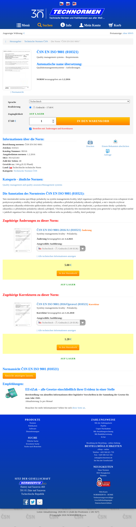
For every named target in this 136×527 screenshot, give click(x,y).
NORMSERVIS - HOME (103, 495)
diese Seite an (78, 407)
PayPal (103, 426)
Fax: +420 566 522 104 (103, 455)
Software (32, 428)
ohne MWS (128, 33)
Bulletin (103, 475)
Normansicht (17, 92)
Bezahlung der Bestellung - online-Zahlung (103, 443)
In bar (103, 437)
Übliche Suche (32, 441)
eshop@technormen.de (103, 458)
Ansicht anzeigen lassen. (19, 375)
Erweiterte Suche (32, 444)
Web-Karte (103, 492)
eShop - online (103, 449)
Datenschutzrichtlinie (103, 503)
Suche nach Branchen (32, 446)
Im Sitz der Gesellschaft (103, 460)
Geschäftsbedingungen (103, 500)
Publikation (32, 426)
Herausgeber (15, 41)
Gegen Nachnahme (103, 428)
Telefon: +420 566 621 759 (103, 452)
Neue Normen (103, 470)
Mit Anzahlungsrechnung (103, 431)
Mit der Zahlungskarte (103, 423)
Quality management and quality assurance (22, 184)
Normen (32, 423)
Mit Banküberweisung (103, 434)
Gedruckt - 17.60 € (43, 107)
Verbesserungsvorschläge (103, 497)
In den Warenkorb (93, 121)
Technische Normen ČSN (36, 41)
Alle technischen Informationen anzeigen (56, 256)
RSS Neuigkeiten (103, 473)
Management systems (52, 184)
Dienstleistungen (32, 431)
